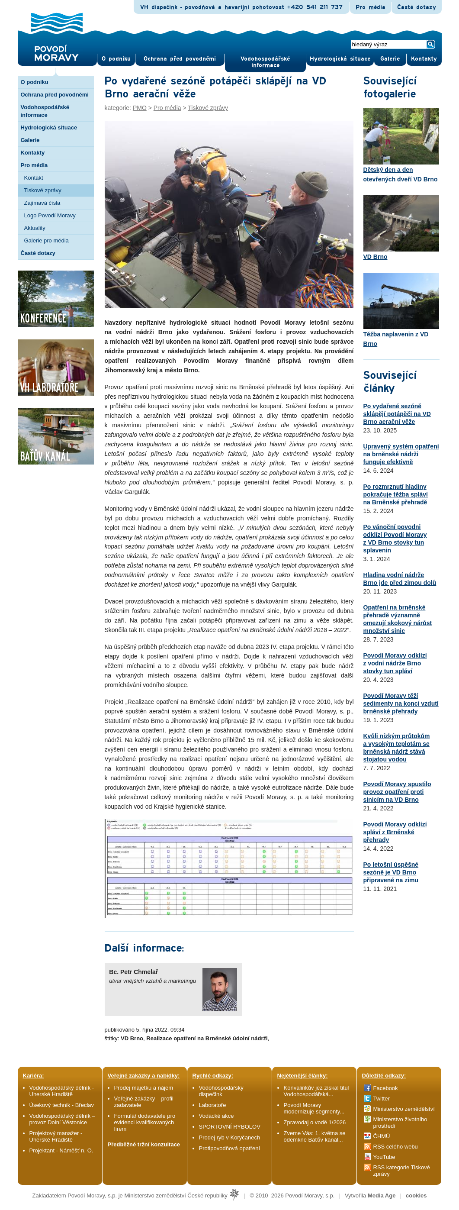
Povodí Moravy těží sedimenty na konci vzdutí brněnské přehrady (401, 703)
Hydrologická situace (340, 59)
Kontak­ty (424, 59)
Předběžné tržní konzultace (144, 1144)
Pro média (370, 7)
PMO (140, 107)
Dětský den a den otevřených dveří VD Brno (401, 145)
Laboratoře (212, 1105)
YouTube (384, 1157)
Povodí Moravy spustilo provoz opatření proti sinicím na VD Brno (397, 792)
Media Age (382, 1195)
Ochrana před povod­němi (180, 59)
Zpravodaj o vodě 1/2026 (315, 1122)
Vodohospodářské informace (265, 62)
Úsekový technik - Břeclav (61, 1105)
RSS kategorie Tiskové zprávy (401, 1170)
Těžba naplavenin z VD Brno (401, 310)
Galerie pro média (46, 240)
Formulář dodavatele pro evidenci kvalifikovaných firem (145, 1122)
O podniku (34, 82)
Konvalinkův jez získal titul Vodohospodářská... (316, 1090)
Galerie (30, 140)
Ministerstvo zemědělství (404, 1109)
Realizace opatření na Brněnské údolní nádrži (206, 1038)
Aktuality (34, 228)
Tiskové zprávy (42, 190)
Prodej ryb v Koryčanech (229, 1137)
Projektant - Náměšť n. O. (61, 1150)
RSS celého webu (395, 1146)
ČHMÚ (381, 1136)
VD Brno (132, 1038)
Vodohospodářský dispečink (221, 1090)
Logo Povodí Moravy (50, 215)
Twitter (381, 1098)
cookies (416, 1195)
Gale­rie (390, 59)
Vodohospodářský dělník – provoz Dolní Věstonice (62, 1119)
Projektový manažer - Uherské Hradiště (56, 1136)
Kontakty (33, 152)
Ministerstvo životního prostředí (400, 1122)
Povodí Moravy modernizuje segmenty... (314, 1108)
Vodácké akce (216, 1116)
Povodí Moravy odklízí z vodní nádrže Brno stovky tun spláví (395, 663)
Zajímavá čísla (42, 203)
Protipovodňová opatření (229, 1148)
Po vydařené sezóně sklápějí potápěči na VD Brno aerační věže (397, 414)
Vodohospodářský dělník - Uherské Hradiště (61, 1090)
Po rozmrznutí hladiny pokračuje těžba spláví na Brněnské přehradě (395, 494)
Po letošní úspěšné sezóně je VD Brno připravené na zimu (391, 872)
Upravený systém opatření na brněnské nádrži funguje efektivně (401, 454)
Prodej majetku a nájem (143, 1087)
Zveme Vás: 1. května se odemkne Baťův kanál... (315, 1136)
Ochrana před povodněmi (55, 94)
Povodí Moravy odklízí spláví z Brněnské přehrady (395, 832)
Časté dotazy (416, 7)
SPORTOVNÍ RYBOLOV (229, 1126)
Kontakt (33, 177)
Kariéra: (33, 1075)
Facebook (385, 1088)
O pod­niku (116, 59)
